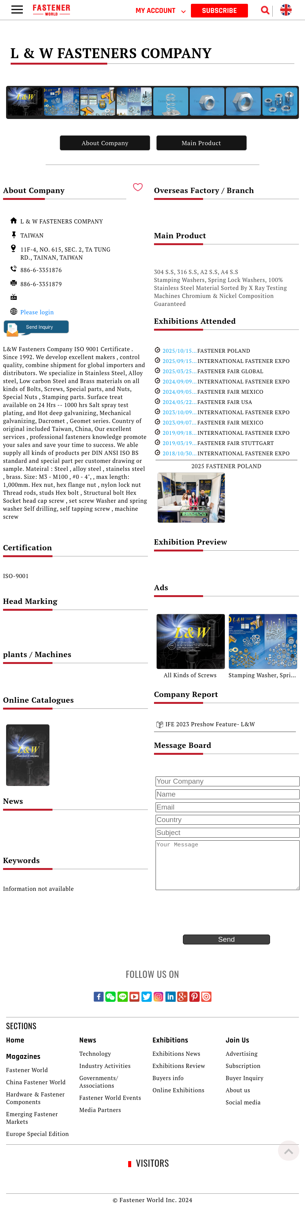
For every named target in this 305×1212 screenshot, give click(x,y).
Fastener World (27, 1070)
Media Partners (100, 1110)
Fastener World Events (110, 1097)
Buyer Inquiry (245, 1078)
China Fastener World (36, 1082)
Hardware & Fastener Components (35, 1098)
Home (15, 1040)
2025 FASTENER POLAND (226, 466)
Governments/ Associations (98, 1081)
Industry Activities (105, 1065)
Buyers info (168, 1078)
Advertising (241, 1053)
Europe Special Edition (37, 1134)
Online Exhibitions (178, 1090)
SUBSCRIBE (219, 11)
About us (238, 1090)
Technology (95, 1053)
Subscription (243, 1065)
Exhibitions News (176, 1053)
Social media (243, 1102)
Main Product (201, 143)
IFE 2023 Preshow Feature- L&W (210, 724)
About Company (105, 143)
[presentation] (212, 912)
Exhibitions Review (178, 1065)
